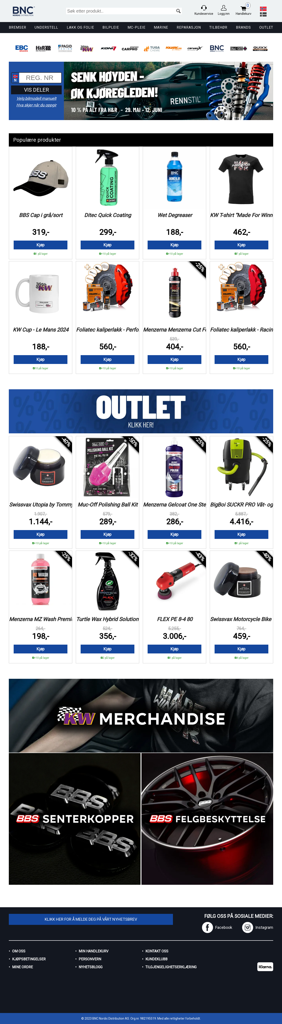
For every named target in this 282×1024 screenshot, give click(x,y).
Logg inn (224, 13)
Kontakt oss (156, 951)
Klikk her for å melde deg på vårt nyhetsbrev (91, 919)
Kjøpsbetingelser (29, 959)
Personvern (90, 959)
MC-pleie (136, 27)
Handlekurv (245, 9)
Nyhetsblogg (90, 967)
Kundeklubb (156, 959)
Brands (243, 27)
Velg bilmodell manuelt (36, 98)
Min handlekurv (93, 951)
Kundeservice (204, 13)
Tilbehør (218, 27)
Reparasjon (189, 27)
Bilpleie (110, 27)
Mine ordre (22, 967)
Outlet (266, 27)
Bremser (17, 27)
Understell (46, 27)
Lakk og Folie (80, 27)
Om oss (18, 951)
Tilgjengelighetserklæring (171, 967)
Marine (161, 27)
